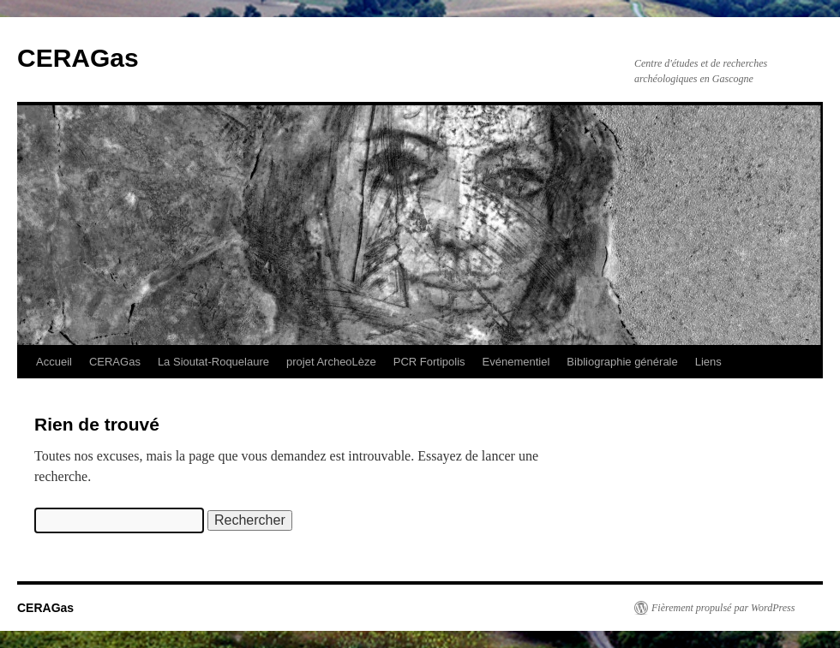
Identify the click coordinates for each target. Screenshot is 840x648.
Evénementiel (516, 361)
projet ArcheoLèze (331, 361)
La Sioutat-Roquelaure (213, 361)
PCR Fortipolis (429, 361)
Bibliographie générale (622, 361)
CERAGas (78, 58)
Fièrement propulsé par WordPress (723, 608)
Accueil (54, 361)
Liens (708, 361)
